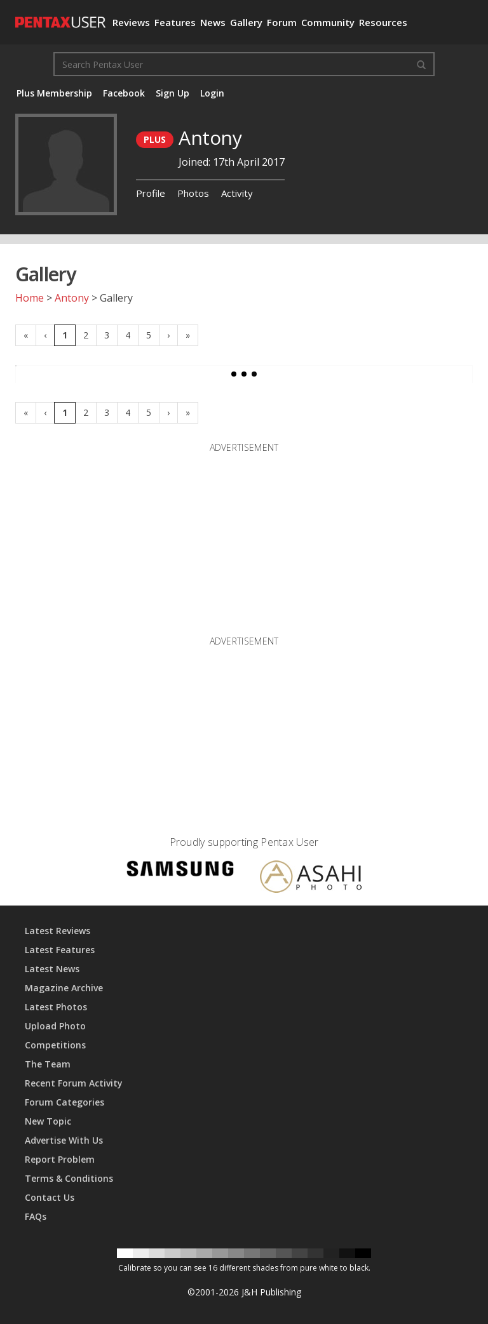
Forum (282, 22)
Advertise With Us (64, 1140)
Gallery (246, 22)
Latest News (52, 969)
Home (29, 298)
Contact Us (49, 1197)
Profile (150, 193)
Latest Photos (56, 1007)
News (213, 22)
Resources (383, 22)
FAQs (35, 1216)
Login (212, 93)
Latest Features (60, 950)
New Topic (48, 1121)
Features (175, 22)
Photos (193, 193)
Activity (237, 193)
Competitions (55, 1045)
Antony (72, 298)
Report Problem (60, 1159)
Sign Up (172, 93)
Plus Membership (54, 93)
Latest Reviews (57, 931)
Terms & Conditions (69, 1178)
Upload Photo (55, 1026)
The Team (48, 1064)
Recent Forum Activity (74, 1083)
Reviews (131, 22)
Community (328, 22)
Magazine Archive (64, 988)
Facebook (124, 93)
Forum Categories (64, 1102)
